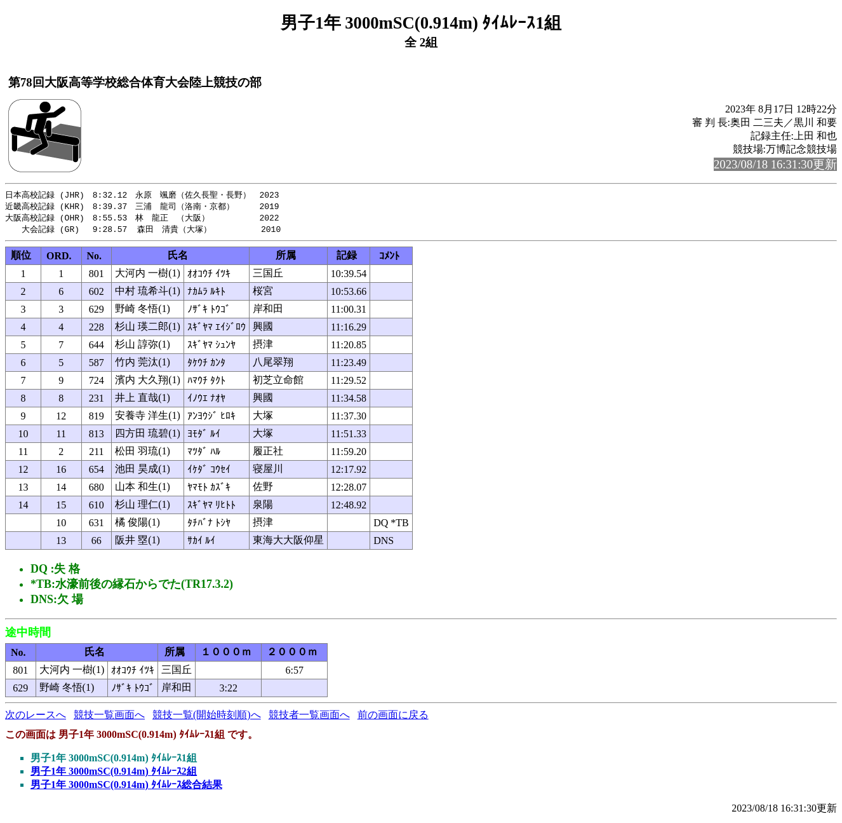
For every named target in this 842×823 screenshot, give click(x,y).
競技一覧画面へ (109, 717)
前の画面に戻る (393, 717)
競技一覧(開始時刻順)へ (206, 717)
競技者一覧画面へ (309, 717)
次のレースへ (35, 717)
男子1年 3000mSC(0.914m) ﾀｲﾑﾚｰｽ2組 (113, 773)
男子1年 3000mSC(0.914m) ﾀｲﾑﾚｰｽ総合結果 (126, 787)
